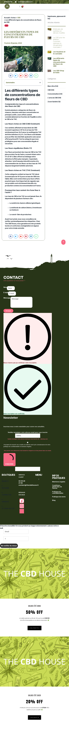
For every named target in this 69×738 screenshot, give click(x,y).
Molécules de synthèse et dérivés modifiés (59, 31)
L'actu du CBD (53, 98)
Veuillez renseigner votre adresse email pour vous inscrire (27, 432)
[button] (19, 6)
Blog (54, 500)
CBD (18, 18)
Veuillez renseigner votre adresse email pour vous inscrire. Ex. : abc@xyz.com (28, 439)
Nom (5, 287)
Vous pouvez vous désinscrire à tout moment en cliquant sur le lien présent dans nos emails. (27, 450)
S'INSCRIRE (9, 459)
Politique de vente (59, 497)
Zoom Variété (53, 102)
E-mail (5, 292)
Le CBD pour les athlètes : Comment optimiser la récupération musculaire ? (59, 42)
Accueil (7, 18)
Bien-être (51, 86)
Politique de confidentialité (57, 492)
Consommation (53, 94)
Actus (13, 18)
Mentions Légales (59, 482)
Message (6, 298)
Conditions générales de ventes (57, 486)
